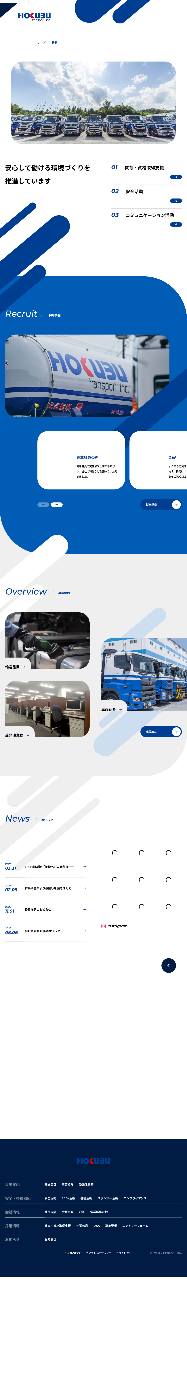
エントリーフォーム (135, 1327)
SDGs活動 (68, 1300)
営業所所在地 (99, 1313)
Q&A (97, 1327)
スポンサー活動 (108, 1300)
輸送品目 (50, 1286)
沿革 (82, 1313)
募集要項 (111, 1327)
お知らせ (50, 1341)
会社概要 (67, 1313)
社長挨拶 (50, 1313)
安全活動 (50, 1300)
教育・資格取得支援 (58, 1327)
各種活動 (86, 1300)
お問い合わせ (74, 1354)
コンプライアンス (135, 1300)
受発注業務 (86, 1286)
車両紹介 (67, 1286)
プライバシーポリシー (100, 1354)
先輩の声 (82, 1327)
